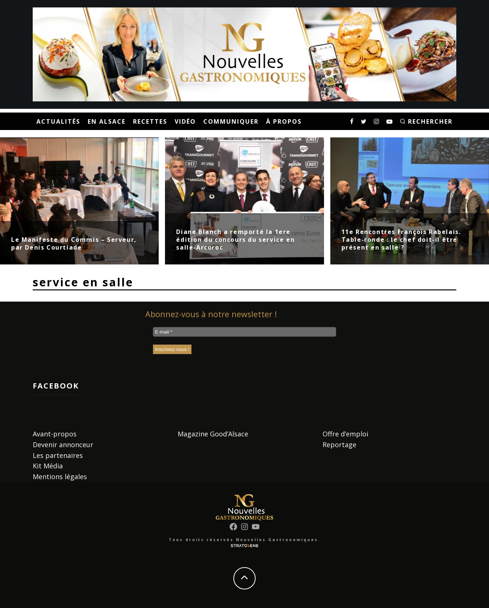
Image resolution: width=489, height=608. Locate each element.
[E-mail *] (244, 332)
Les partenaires (58, 455)
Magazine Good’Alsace (213, 433)
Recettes (150, 121)
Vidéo (185, 121)
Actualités (58, 121)
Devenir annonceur (63, 444)
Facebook (56, 386)
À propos (284, 121)
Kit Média (48, 465)
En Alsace (107, 121)
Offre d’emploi (345, 433)
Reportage (339, 444)
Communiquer (231, 121)
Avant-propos (55, 433)
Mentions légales (60, 476)
